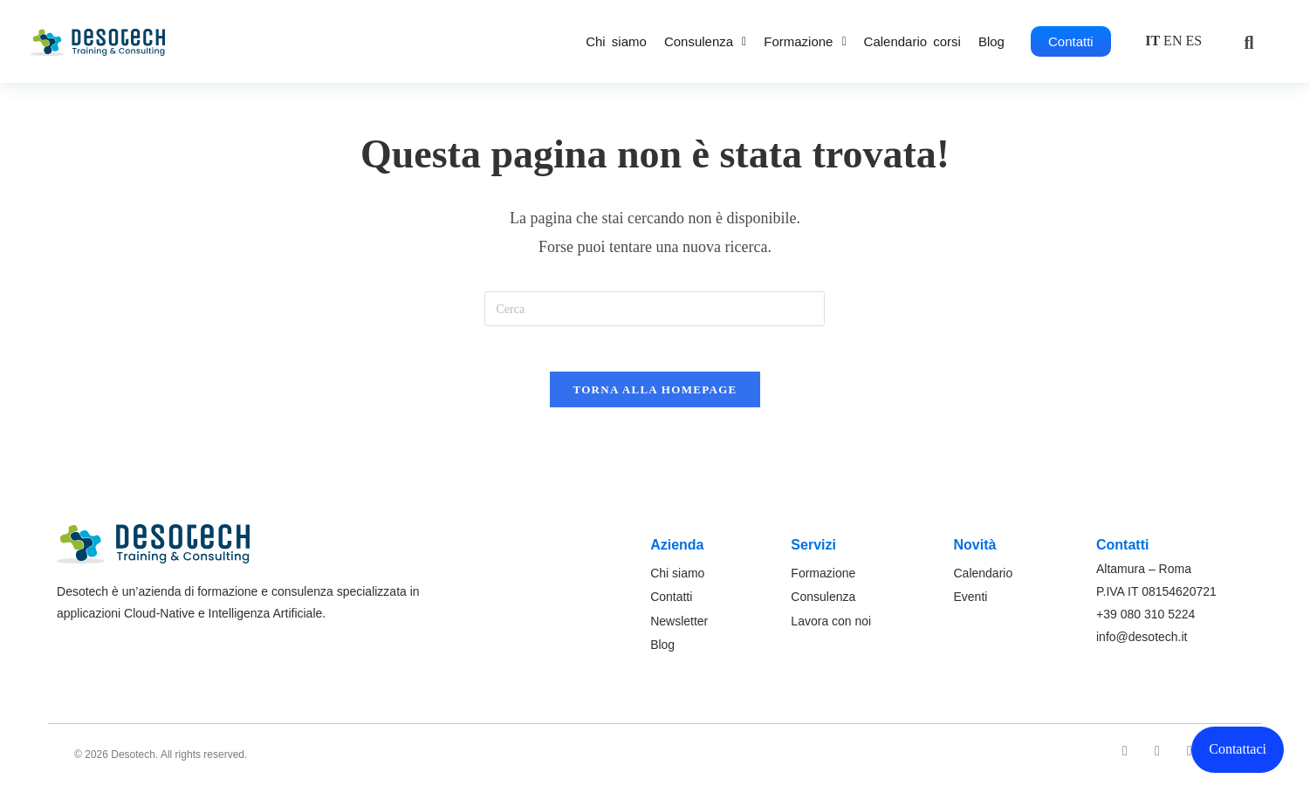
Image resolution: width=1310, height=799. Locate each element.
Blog (991, 41)
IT (1152, 40)
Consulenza (705, 41)
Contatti (1071, 41)
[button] (705, 41)
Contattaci (1237, 748)
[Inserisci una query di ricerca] (654, 308)
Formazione (805, 41)
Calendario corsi (912, 41)
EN (1172, 40)
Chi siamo (616, 41)
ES (1193, 40)
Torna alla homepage (655, 397)
